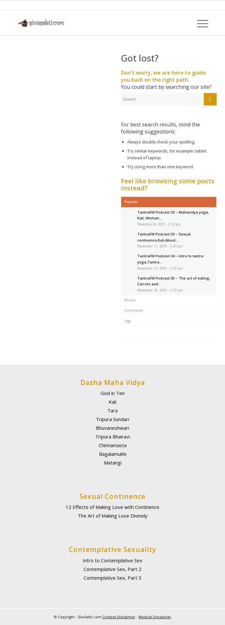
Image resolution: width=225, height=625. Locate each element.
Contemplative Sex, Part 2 (112, 569)
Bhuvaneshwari (112, 428)
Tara (112, 410)
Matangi (113, 462)
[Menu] (199, 23)
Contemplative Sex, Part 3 (112, 577)
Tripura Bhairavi (112, 436)
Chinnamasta (113, 445)
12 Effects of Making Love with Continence (112, 507)
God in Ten (113, 393)
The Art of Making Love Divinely (113, 515)
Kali (112, 402)
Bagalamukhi (112, 454)
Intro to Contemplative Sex (112, 560)
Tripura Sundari (112, 419)
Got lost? (139, 58)
